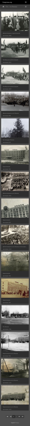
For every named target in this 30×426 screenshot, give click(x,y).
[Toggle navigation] (26, 2)
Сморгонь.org (7, 2)
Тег (7, 7)
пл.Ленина (13, 7)
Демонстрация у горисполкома (11, 33)
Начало (3, 6)
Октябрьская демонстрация (10, 60)
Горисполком (6, 166)
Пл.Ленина (6, 327)
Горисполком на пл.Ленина (10, 353)
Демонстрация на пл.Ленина (11, 113)
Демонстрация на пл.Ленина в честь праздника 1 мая (15, 246)
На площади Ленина (8, 140)
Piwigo (17, 422)
